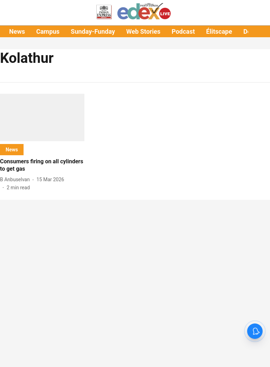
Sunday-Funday (93, 31)
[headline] (42, 165)
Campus (47, 31)
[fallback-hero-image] (42, 117)
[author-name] (16, 179)
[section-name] (12, 149)
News (17, 31)
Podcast (183, 31)
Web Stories (143, 31)
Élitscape (219, 31)
